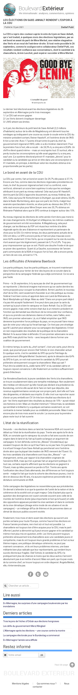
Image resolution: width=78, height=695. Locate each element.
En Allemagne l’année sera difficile (20, 640)
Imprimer (45, 574)
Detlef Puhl (67, 27)
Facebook (30, 574)
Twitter (38, 574)
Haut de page (65, 664)
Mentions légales (20, 683)
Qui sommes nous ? (46, 683)
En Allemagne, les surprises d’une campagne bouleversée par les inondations (35, 605)
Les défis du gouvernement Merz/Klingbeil (24, 626)
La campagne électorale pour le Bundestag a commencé (31, 635)
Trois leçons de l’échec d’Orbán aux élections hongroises (31, 621)
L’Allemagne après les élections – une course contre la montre (34, 630)
